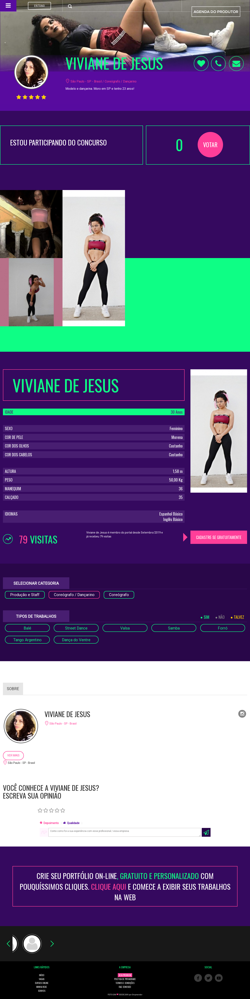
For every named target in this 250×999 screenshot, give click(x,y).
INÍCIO (41, 975)
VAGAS (41, 979)
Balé (27, 628)
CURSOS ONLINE (41, 983)
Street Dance (76, 628)
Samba (174, 628)
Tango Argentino (27, 640)
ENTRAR (39, 5)
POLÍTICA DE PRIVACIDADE (125, 979)
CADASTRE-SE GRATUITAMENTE (218, 537)
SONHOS (41, 990)
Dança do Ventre (76, 640)
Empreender (137, 995)
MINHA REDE (41, 986)
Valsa (125, 628)
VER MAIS (13, 755)
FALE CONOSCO (125, 986)
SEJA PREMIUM (125, 975)
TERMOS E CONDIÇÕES (124, 983)
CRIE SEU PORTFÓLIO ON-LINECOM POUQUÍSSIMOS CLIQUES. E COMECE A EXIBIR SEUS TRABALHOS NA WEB (125, 886)
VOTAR (210, 144)
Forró (223, 628)
